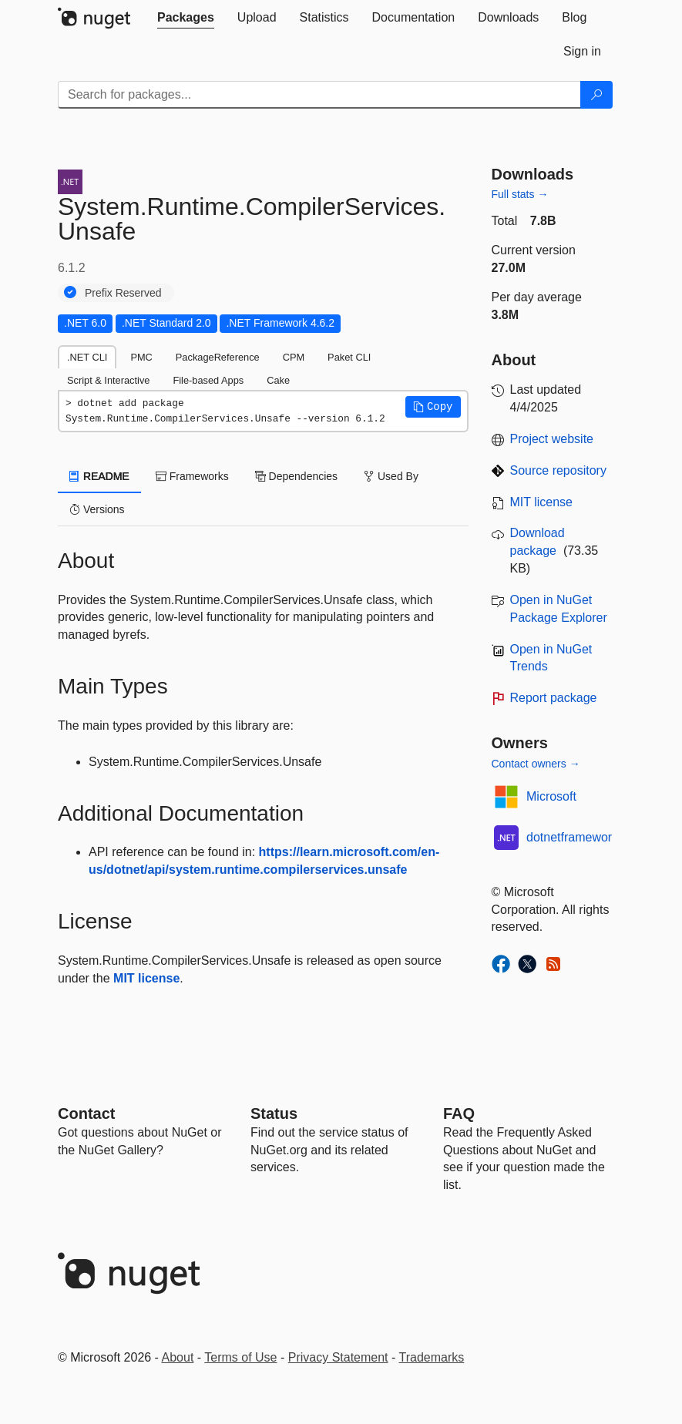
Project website (552, 438)
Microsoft (551, 796)
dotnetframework (572, 837)
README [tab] (99, 476)
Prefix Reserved (123, 293)
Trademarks (432, 1357)
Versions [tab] (97, 509)
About (178, 1357)
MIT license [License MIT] (541, 502)
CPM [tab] (293, 357)
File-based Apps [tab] (208, 380)
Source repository (558, 470)
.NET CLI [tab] (87, 357)
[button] (433, 407)
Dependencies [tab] (296, 476)
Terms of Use (240, 1357)
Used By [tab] (391, 476)
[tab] (186, 18)
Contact (86, 1113)
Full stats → (520, 194)
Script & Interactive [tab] (108, 380)
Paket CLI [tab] (349, 357)
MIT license (146, 978)
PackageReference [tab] (218, 357)
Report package (553, 697)
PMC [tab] (141, 357)
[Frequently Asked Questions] (459, 1113)
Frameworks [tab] (192, 476)
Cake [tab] (278, 380)
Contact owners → (536, 763)
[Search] (596, 95)
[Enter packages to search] (319, 95)
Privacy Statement (338, 1357)
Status (273, 1113)
